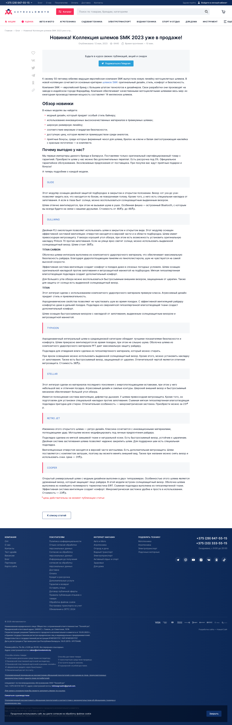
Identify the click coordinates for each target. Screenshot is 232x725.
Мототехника (144, 541)
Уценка (27, 21)
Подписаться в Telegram (116, 63)
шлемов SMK (109, 82)
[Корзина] (224, 11)
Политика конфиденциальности (65, 541)
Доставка (54, 570)
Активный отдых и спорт (106, 559)
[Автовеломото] (27, 11)
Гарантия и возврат (59, 584)
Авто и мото (46, 21)
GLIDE (50, 182)
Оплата (53, 573)
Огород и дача (101, 548)
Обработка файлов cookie (62, 602)
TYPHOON (53, 327)
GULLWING (53, 219)
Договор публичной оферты (63, 591)
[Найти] (206, 11)
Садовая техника (92, 21)
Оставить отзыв (57, 587)
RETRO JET (53, 418)
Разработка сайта (206, 629)
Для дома (191, 21)
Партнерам (10, 562)
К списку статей (56, 515)
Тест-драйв (10, 552)
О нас (8, 545)
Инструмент (210, 21)
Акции (10, 21)
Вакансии (9, 555)
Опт (6, 541)
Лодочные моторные (149, 552)
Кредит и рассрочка (59, 577)
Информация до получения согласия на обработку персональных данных (63, 563)
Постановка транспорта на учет (65, 605)
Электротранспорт (119, 21)
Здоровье (99, 562)
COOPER (52, 467)
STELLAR (52, 373)
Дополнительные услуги (61, 580)
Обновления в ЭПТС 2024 (62, 609)
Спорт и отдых (171, 21)
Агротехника (68, 21)
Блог (7, 559)
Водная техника (146, 21)
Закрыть (213, 713)
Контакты (9, 548)
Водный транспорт (103, 552)
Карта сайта (11, 566)
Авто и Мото (100, 541)
